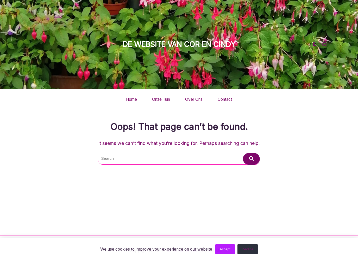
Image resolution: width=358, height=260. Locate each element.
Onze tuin (161, 99)
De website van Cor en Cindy (179, 44)
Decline (248, 250)
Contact (225, 99)
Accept (224, 250)
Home (131, 99)
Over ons (194, 99)
